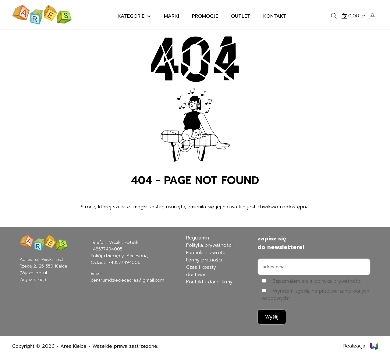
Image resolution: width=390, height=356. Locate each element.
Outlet (240, 16)
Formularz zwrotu (205, 252)
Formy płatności (204, 260)
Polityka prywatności (209, 245)
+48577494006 (124, 262)
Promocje (205, 16)
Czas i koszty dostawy (201, 271)
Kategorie (131, 16)
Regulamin (197, 238)
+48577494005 (106, 249)
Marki (171, 16)
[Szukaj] (334, 16)
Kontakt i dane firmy (209, 282)
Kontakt (274, 16)
